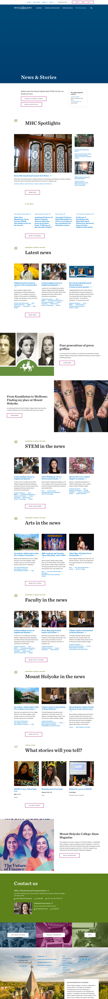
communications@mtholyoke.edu (24, 902)
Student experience (81, 495)
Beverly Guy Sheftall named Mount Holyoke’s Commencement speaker (80, 285)
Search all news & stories (34, 98)
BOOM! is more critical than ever (25, 794)
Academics (39, 8)
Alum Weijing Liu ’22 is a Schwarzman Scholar (51, 480)
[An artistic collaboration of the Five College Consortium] (26, 551)
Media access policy (31, 104)
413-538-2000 (23, 972)
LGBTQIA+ (72, 494)
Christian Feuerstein (75, 96)
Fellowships (17, 306)
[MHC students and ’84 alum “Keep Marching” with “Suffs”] (54, 551)
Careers (64, 973)
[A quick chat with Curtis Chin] (84, 140)
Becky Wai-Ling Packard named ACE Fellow (31, 176)
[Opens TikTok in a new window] (80, 968)
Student (16, 307)
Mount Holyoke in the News (21, 572)
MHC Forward (78, 184)
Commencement (80, 304)
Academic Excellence (19, 183)
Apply (77, 2)
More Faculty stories (36, 662)
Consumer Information (67, 978)
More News (32, 192)
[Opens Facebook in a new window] (83, 966)
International (26, 306)
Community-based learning (55, 300)
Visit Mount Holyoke (67, 964)
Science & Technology (80, 185)
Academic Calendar (67, 969)
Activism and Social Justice (81, 153)
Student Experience (68, 8)
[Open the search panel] (91, 8)
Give (88, 2)
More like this (34, 738)
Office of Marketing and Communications (30, 895)
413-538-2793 (55, 912)
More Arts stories (35, 585)
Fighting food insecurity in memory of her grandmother (25, 284)
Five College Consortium (20, 571)
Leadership (41, 183)
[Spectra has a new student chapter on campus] (81, 475)
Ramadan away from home (52, 793)
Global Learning (51, 493)
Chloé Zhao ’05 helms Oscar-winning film (80, 556)
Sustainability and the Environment (78, 653)
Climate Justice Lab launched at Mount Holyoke (81, 635)
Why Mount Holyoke (81, 8)
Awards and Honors (29, 183)
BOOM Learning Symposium (81, 155)
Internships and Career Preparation (51, 494)
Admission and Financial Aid (52, 8)
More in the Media (35, 235)
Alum (32, 303)
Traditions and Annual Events (77, 306)
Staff (34, 306)
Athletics (44, 2)
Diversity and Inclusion (80, 156)
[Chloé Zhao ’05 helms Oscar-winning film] (81, 551)
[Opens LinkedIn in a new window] (86, 966)
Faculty (36, 183)
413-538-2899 (39, 902)
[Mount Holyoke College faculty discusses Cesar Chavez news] (81, 707)
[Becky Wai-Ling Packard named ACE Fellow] (43, 153)
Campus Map (65, 976)
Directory (29, 2)
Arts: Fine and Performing (21, 569)
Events (51, 2)
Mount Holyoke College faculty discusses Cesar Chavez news (81, 712)
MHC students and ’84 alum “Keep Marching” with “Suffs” (54, 556)
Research (84, 184)
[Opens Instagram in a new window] (80, 966)
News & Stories (36, 2)
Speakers (77, 158)
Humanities (88, 156)
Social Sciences (48, 183)
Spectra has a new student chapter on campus (79, 480)
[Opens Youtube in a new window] (89, 966)
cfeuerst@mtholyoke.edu (76, 101)
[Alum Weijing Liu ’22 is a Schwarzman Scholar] (54, 475)
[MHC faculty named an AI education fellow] (84, 167)
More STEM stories (35, 506)
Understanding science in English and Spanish (52, 284)
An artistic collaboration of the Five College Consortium (26, 556)
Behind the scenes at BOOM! (80, 793)
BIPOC (89, 153)
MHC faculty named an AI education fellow (82, 177)
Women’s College (73, 307)
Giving (63, 962)
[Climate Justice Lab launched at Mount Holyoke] (81, 630)
